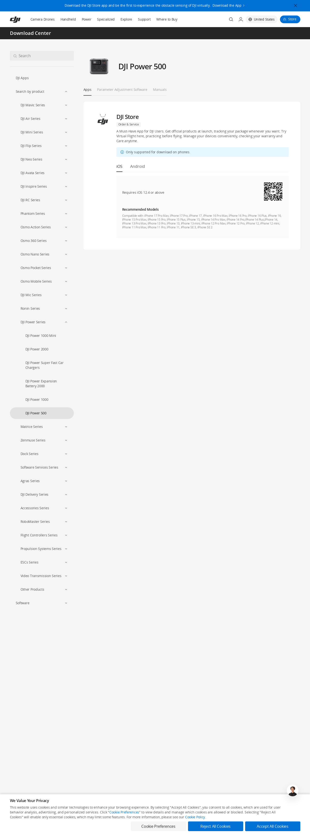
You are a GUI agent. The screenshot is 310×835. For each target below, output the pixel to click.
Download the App (227, 2)
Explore (126, 19)
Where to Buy (166, 19)
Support (144, 19)
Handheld (68, 19)
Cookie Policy (195, 830)
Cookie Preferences (124, 825)
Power (86, 19)
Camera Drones (42, 19)
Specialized (106, 19)
